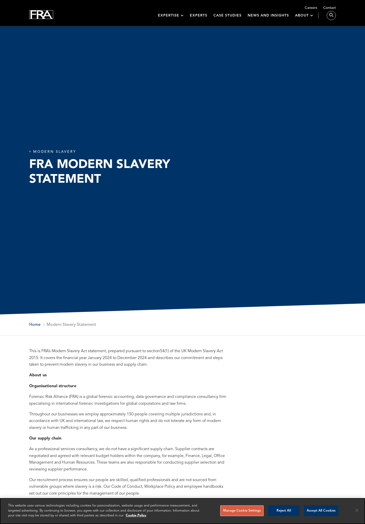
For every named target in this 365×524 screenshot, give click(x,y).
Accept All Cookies (321, 510)
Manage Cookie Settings (242, 510)
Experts (198, 18)
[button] (171, 18)
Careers (311, 8)
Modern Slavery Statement (71, 325)
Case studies (227, 18)
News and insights (268, 18)
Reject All (284, 510)
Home (35, 325)
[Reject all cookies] (356, 510)
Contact (329, 8)
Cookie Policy (136, 515)
